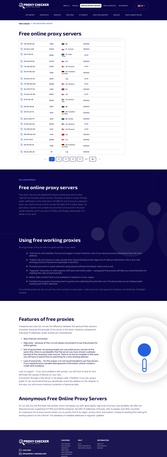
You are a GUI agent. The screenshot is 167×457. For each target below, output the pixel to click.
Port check (70, 15)
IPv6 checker (65, 436)
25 (93, 150)
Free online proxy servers (90, 5)
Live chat (25, 440)
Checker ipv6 (44, 15)
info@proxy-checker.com (32, 444)
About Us (66, 5)
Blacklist (116, 15)
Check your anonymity (100, 15)
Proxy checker (24, 23)
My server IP (83, 15)
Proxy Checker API (109, 5)
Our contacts (123, 5)
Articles (75, 5)
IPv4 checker (30, 15)
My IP (79, 434)
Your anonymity (66, 445)
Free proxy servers (85, 438)
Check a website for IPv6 (133, 15)
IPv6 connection (66, 443)
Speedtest (57, 15)
